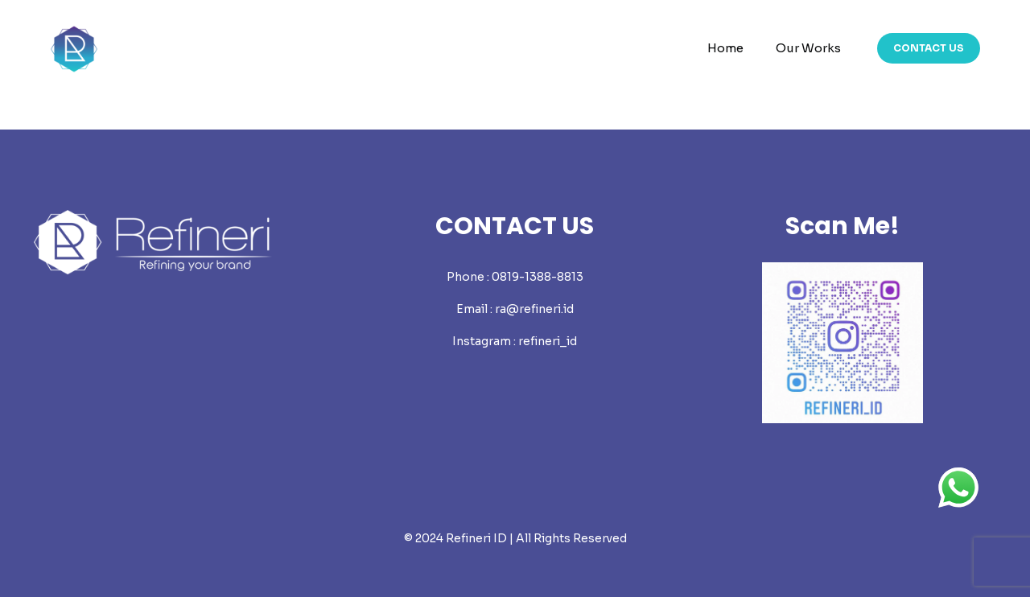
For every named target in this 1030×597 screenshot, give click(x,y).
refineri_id (547, 341)
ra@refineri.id (534, 309)
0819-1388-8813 (537, 277)
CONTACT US (928, 48)
